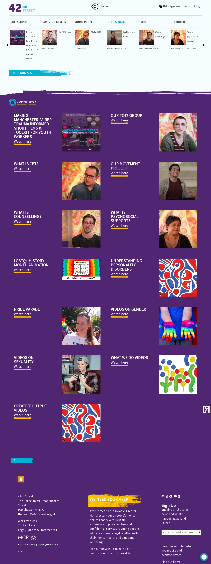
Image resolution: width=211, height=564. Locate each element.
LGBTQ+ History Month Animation (31, 263)
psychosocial (176, 48)
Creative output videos (30, 408)
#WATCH (22, 103)
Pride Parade (27, 309)
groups (123, 48)
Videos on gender (128, 309)
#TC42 (51, 48)
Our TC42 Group (64, 32)
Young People (84, 22)
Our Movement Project (125, 166)
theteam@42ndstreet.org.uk (37, 514)
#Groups (45, 48)
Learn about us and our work (110, 553)
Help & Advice (117, 22)
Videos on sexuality (24, 359)
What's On (147, 22)
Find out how (171, 562)
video (141, 48)
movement (111, 48)
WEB (20, 551)
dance (117, 48)
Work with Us (27, 521)
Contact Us (25, 525)
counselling (148, 48)
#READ (32, 103)
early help (185, 48)
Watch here (22, 141)
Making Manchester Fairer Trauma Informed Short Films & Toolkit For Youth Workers (32, 45)
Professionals (19, 22)
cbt (76, 48)
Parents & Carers (54, 22)
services (156, 48)
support (88, 48)
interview (81, 48)
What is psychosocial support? (192, 36)
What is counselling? (27, 214)
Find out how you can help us (110, 549)
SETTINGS (101, 6)
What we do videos (129, 357)
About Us (180, 22)
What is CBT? (96, 32)
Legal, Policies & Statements (37, 530)
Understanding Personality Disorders (126, 265)
